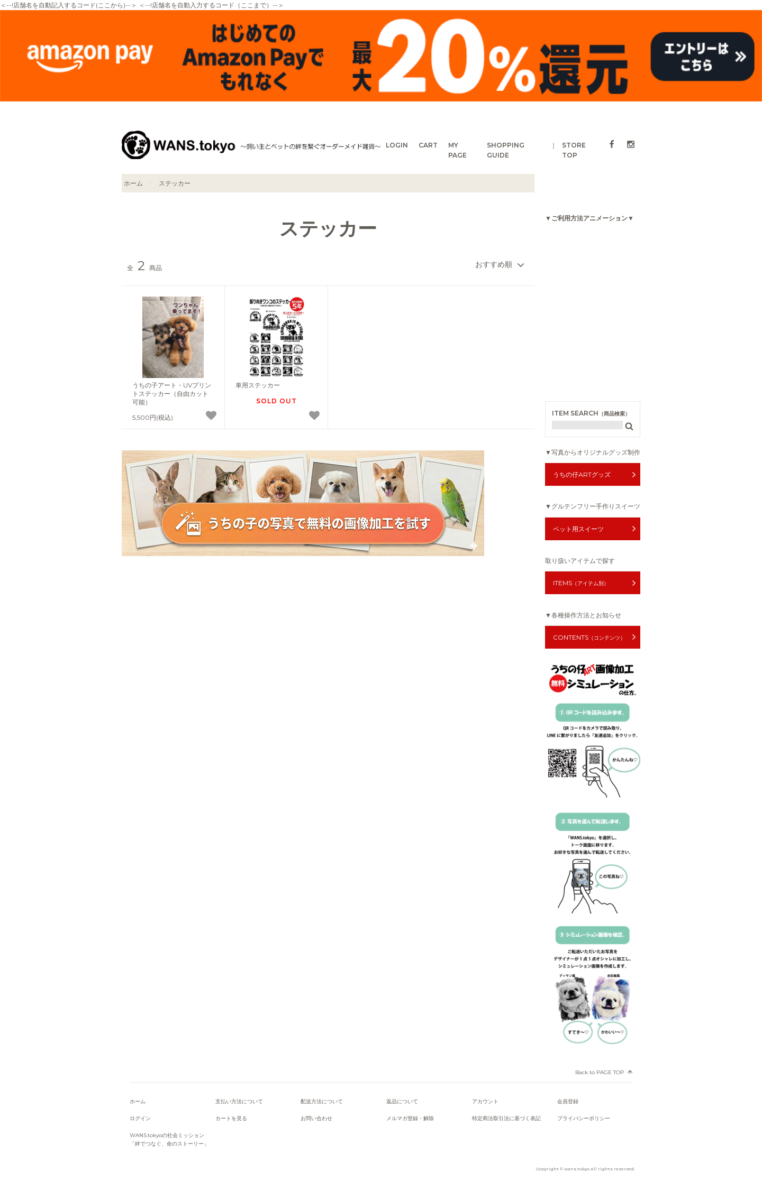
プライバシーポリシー (583, 1118)
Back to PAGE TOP (599, 1072)
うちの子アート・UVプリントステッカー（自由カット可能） (171, 393)
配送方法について (322, 1101)
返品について (402, 1101)
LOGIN (397, 145)
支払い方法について (239, 1101)
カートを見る (231, 1118)
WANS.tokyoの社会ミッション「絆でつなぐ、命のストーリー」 (169, 1139)
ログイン (140, 1118)
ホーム (133, 183)
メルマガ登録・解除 (410, 1118)
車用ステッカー (257, 385)
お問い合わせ (316, 1118)
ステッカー (174, 183)
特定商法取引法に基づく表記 (506, 1118)
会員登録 (567, 1101)
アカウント (485, 1101)
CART (428, 145)
